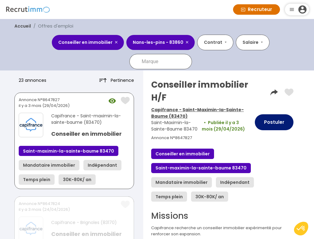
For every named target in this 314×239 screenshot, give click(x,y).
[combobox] (165, 61)
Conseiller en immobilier (86, 134)
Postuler (274, 122)
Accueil (22, 26)
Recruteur (256, 9)
